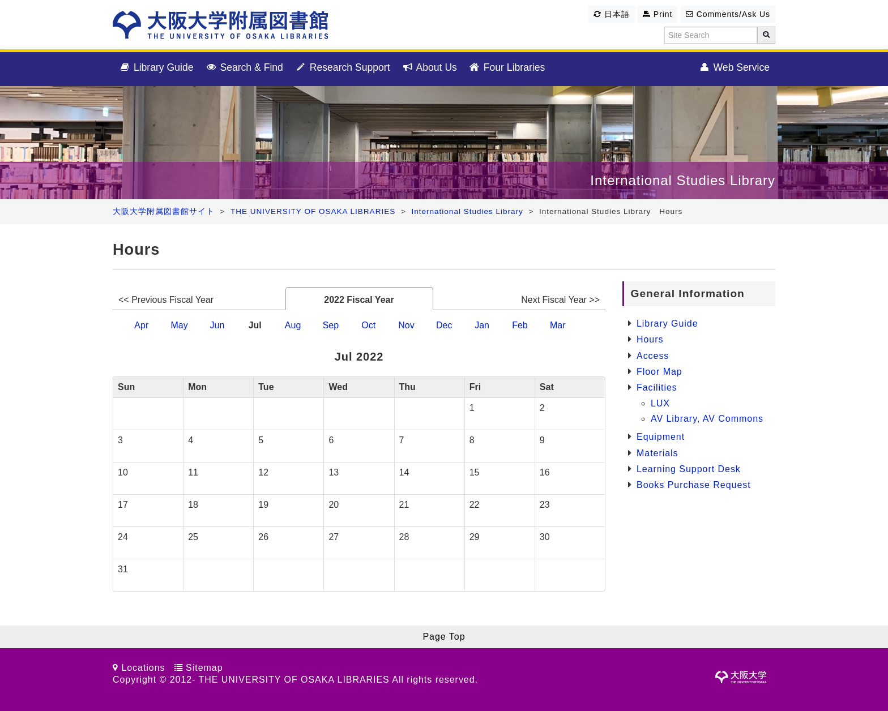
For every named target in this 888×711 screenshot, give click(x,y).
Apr (141, 325)
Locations (143, 668)
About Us (429, 68)
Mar (558, 325)
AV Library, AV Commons (707, 418)
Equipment (661, 437)
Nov (406, 325)
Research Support (342, 68)
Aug (293, 325)
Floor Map (659, 371)
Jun (217, 325)
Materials (657, 453)
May (178, 325)
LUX (660, 403)
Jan (482, 325)
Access (653, 356)
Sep (331, 325)
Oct (368, 325)
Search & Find (244, 68)
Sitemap (204, 668)
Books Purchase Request (694, 485)
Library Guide (156, 68)
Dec (444, 325)
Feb (520, 325)
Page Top (443, 636)
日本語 (612, 14)
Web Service (734, 68)
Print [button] (657, 14)
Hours (650, 339)
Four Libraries (506, 68)
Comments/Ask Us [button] (728, 14)
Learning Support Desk (689, 469)
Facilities (657, 387)
